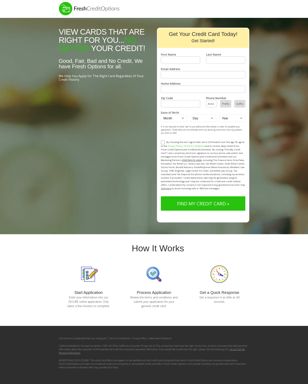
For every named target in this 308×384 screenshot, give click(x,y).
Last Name (213, 54)
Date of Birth (170, 112)
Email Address (170, 69)
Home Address (171, 83)
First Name (168, 54)
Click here (64, 338)
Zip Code (167, 98)
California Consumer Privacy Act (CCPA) (139, 345)
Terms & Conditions (193, 145)
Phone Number (216, 98)
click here (166, 188)
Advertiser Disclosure (160, 338)
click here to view (191, 160)
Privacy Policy (175, 145)
